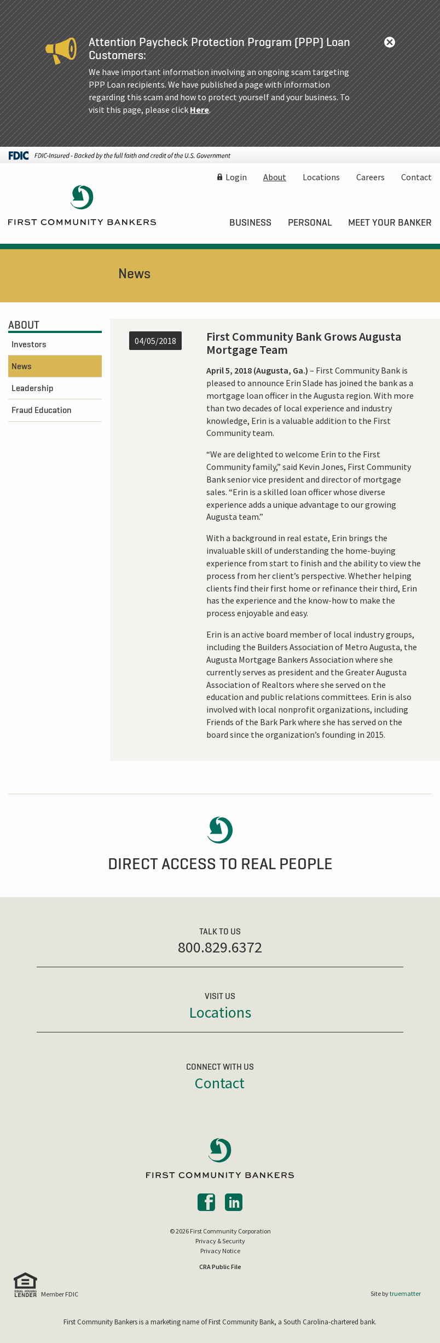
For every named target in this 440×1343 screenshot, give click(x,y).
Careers (370, 176)
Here (199, 109)
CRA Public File (220, 1266)
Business (250, 222)
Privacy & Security (220, 1241)
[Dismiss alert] (389, 42)
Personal (310, 222)
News (21, 366)
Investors (29, 344)
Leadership (32, 388)
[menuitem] (250, 222)
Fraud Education (41, 410)
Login (236, 176)
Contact (416, 176)
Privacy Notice (220, 1251)
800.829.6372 (220, 947)
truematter (405, 1293)
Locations (321, 176)
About (274, 176)
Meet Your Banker (390, 222)
